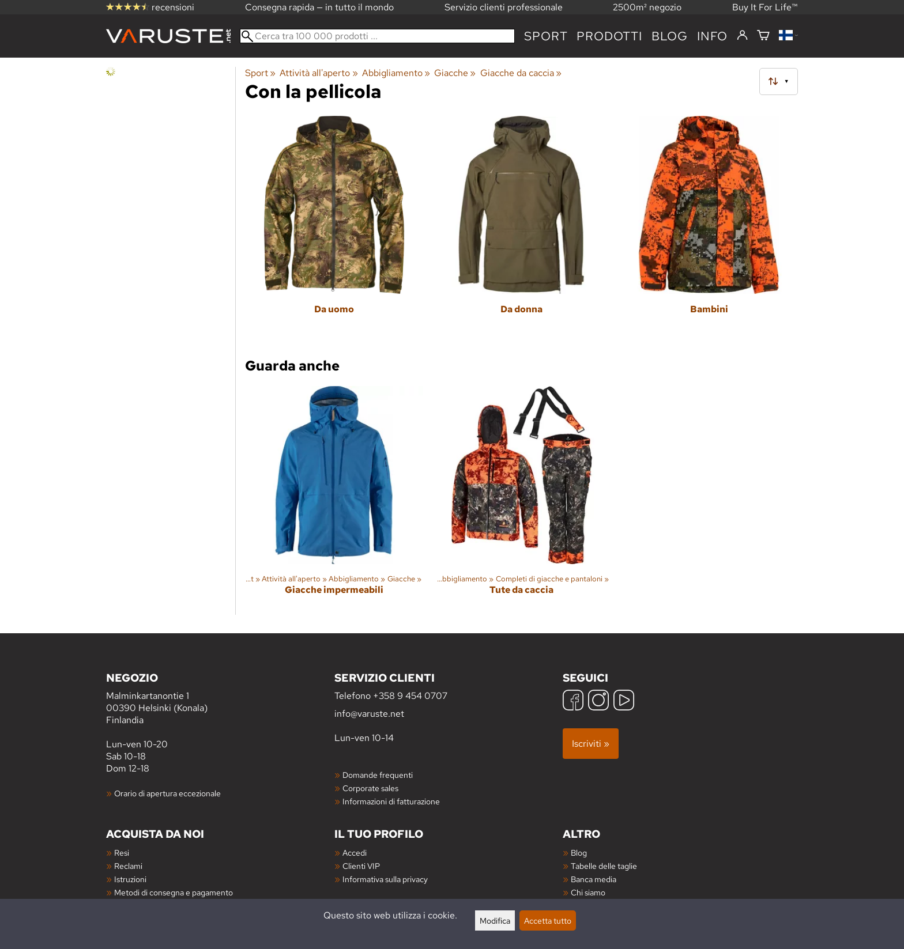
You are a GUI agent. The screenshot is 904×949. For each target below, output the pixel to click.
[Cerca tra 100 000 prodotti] (377, 36)
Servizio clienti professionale (504, 7)
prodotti (609, 36)
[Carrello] (763, 36)
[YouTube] (623, 701)
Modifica (495, 920)
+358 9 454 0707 (410, 696)
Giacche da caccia (521, 73)
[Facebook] (573, 701)
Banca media (593, 879)
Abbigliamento (396, 73)
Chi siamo (588, 892)
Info (712, 36)
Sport (545, 36)
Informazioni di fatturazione (391, 801)
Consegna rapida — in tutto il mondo (319, 7)
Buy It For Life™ (765, 7)
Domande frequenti (377, 774)
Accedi (354, 852)
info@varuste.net (369, 714)
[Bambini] (709, 230)
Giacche (455, 73)
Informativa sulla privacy (385, 879)
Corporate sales (370, 787)
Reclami (128, 865)
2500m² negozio (647, 7)
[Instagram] (598, 701)
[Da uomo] (334, 230)
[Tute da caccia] (521, 500)
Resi (121, 852)
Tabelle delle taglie (604, 865)
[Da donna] (521, 230)
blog (669, 36)
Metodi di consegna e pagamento (173, 892)
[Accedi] (742, 36)
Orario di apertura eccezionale (167, 793)
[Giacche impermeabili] (334, 500)
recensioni (150, 7)
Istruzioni (130, 879)
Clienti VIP (361, 865)
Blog (579, 852)
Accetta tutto (547, 920)
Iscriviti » (590, 744)
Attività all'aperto (318, 73)
